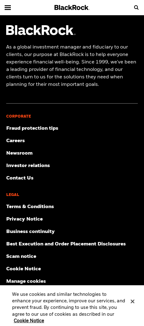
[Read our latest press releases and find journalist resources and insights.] (72, 153)
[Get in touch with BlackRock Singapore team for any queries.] (72, 178)
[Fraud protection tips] (72, 128)
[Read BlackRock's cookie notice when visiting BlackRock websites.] (72, 269)
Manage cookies (26, 281)
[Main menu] (7, 7)
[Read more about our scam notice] (72, 256)
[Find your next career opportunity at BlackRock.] (72, 141)
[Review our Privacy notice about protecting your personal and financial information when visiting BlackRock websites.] (72, 219)
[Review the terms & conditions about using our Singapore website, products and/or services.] (72, 207)
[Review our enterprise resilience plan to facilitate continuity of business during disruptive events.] (72, 231)
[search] (136, 7)
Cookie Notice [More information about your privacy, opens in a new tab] (29, 322)
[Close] (132, 303)
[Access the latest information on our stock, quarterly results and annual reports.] (72, 166)
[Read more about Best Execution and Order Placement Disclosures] (72, 244)
